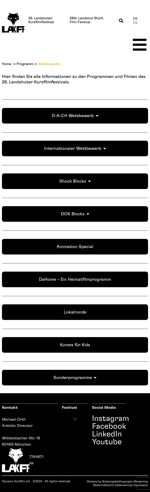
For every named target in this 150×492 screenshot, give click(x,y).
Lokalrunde (75, 312)
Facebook (94, 426)
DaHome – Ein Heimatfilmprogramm (75, 279)
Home (6, 64)
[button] (121, 21)
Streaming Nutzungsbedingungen (110, 481)
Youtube (94, 442)
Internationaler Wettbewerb (75, 148)
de (135, 18)
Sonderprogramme (75, 378)
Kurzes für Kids (75, 345)
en (135, 23)
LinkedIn (94, 434)
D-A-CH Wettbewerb (75, 116)
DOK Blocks (75, 214)
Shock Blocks (75, 181)
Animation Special (75, 247)
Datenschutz (123, 485)
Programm (25, 64)
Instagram (94, 418)
